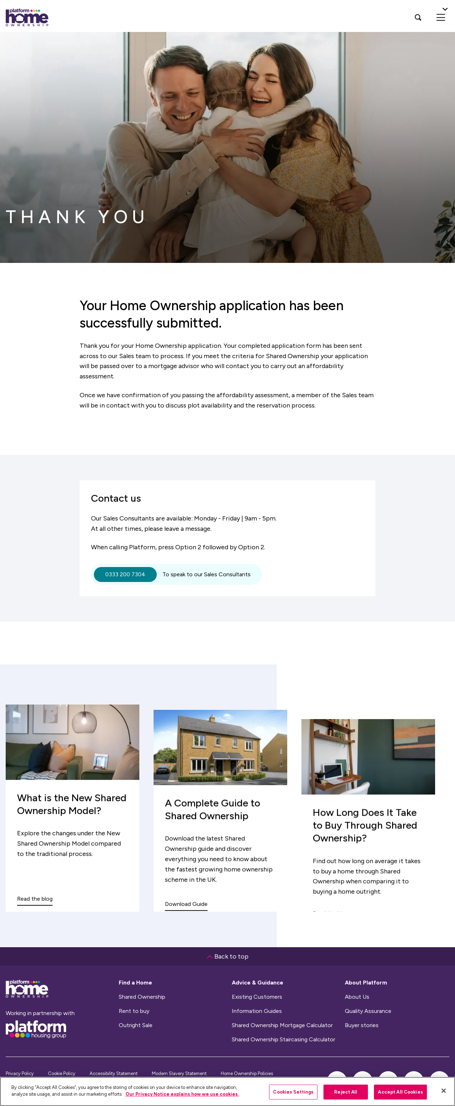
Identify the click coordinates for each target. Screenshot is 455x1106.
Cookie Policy (61, 1073)
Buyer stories (362, 1025)
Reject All (345, 1092)
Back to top (227, 956)
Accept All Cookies (400, 1092)
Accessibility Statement (114, 1073)
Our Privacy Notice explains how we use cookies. (182, 1094)
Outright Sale (135, 1025)
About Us (357, 997)
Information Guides (257, 1011)
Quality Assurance (368, 1011)
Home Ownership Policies (247, 1073)
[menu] (440, 17)
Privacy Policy (20, 1073)
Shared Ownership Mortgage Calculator (282, 1025)
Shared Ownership (142, 997)
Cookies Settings (293, 1092)
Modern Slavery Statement (179, 1073)
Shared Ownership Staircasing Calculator (283, 1039)
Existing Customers (257, 997)
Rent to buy (134, 1011)
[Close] (443, 1091)
